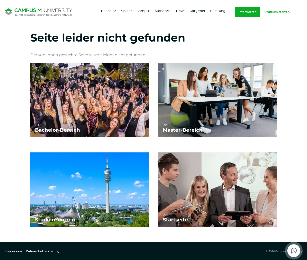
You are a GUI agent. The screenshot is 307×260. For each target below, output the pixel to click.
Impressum (13, 251)
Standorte (163, 11)
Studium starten (277, 12)
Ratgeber (197, 11)
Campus (143, 11)
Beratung (218, 11)
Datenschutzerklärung (42, 251)
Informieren (247, 12)
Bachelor (108, 11)
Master (126, 11)
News (180, 11)
